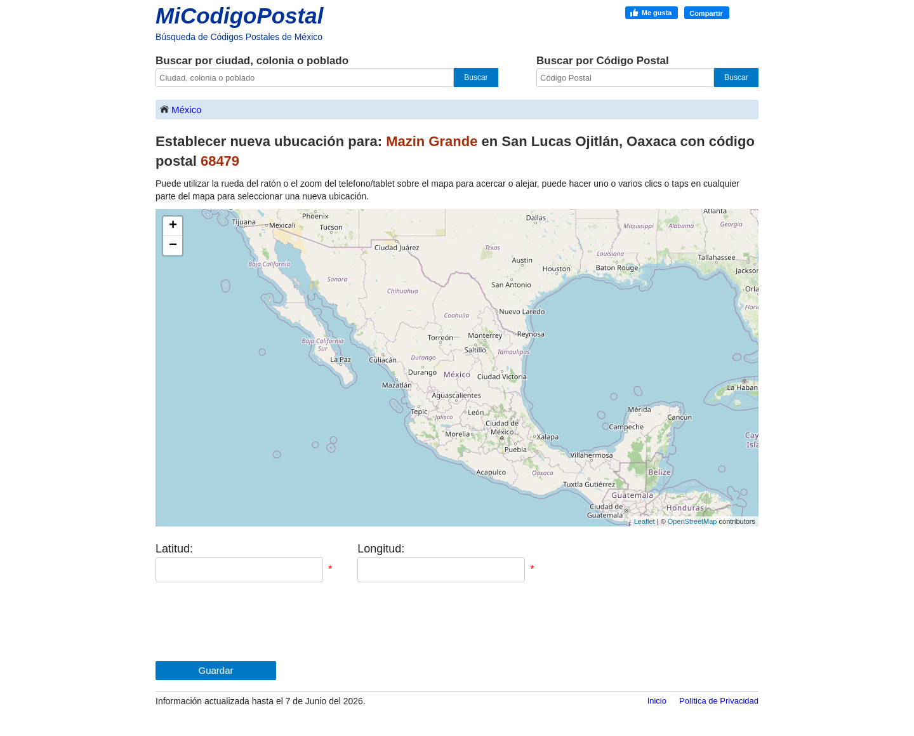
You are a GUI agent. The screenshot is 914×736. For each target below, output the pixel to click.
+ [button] (173, 226)
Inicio (656, 701)
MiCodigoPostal (239, 15)
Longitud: (380, 548)
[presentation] (252, 621)
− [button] (173, 245)
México (180, 109)
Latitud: (174, 548)
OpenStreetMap (692, 521)
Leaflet (644, 521)
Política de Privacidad (718, 701)
